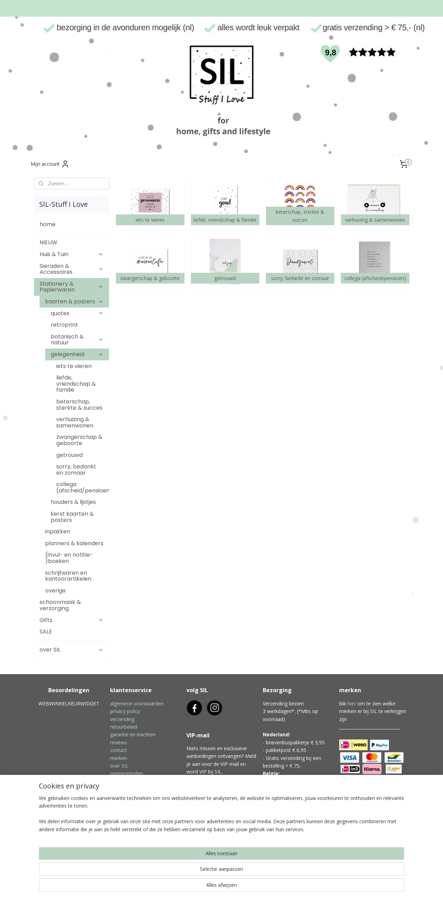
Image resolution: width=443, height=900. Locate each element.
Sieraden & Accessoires (71, 269)
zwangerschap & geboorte (79, 440)
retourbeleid (123, 726)
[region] (176, 872)
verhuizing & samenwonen (74, 422)
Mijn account (50, 164)
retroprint (64, 325)
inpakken (57, 531)
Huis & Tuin (71, 254)
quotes (77, 313)
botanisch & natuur (77, 340)
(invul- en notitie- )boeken (69, 558)
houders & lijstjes (73, 502)
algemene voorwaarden (137, 703)
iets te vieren (74, 366)
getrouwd (69, 455)
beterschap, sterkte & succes (79, 405)
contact (118, 750)
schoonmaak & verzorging (60, 605)
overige (55, 591)
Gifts (71, 620)
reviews (118, 742)
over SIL (71, 650)
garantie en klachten (133, 734)
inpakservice (123, 781)
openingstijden (126, 773)
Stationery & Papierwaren (71, 287)
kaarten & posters (74, 301)
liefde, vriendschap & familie (76, 384)
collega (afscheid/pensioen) (82, 487)
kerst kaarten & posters (72, 517)
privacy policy (125, 711)
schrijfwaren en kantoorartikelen (68, 576)
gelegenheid (77, 354)
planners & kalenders (74, 543)
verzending (122, 719)
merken (118, 758)
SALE (46, 632)
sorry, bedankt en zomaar (76, 470)
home (48, 224)
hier (352, 703)
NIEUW (48, 242)
